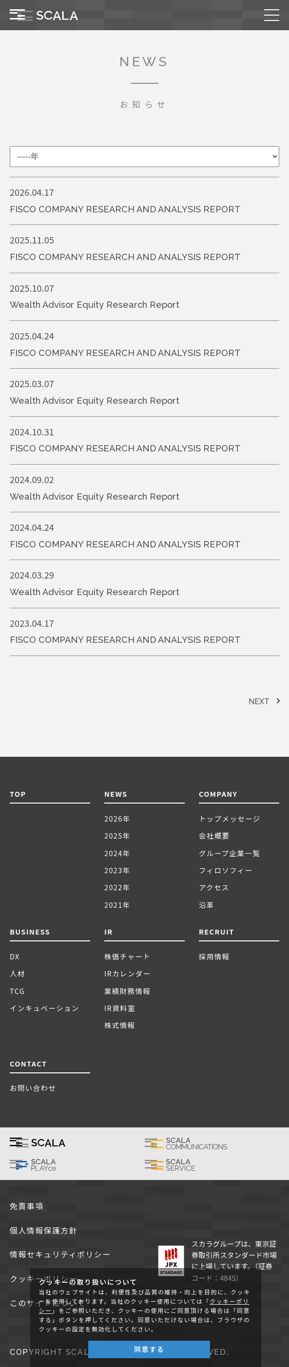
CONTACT (28, 1063)
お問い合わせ (33, 1088)
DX (15, 956)
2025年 (117, 835)
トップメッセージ (230, 818)
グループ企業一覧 (229, 853)
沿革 (206, 904)
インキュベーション (44, 1008)
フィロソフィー (226, 870)
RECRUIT (216, 931)
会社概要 (214, 835)
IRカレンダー (127, 973)
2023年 (117, 870)
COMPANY (218, 793)
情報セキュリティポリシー (60, 1254)
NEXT (259, 701)
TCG (17, 991)
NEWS (116, 793)
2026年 (117, 818)
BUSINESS (30, 931)
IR (108, 931)
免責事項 (27, 1206)
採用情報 (214, 956)
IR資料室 (119, 1008)
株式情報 (119, 1025)
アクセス (214, 887)
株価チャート (127, 956)
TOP (18, 793)
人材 (17, 973)
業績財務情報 (127, 991)
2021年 (117, 904)
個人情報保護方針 (43, 1231)
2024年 (117, 853)
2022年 (117, 887)
